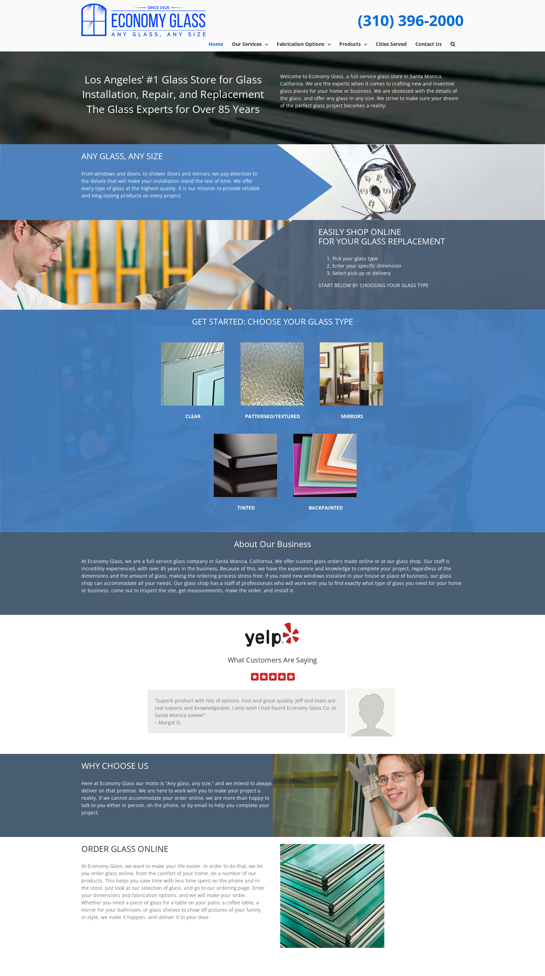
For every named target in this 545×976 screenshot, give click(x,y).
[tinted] (245, 436)
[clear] (192, 344)
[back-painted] (325, 436)
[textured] (272, 344)
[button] (452, 44)
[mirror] (351, 344)
